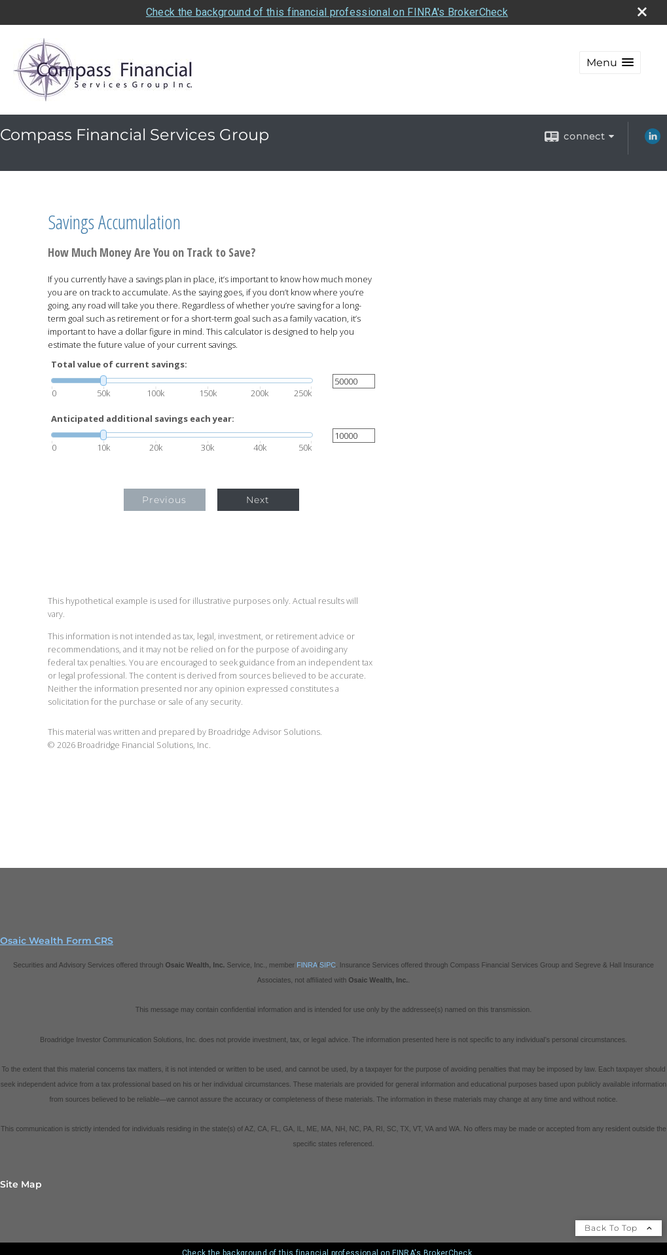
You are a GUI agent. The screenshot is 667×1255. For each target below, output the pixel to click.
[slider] (182, 380)
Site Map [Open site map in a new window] (21, 1184)
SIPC (327, 965)
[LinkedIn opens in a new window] (652, 141)
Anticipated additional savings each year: (142, 419)
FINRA (307, 965)
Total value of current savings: (119, 364)
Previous (164, 500)
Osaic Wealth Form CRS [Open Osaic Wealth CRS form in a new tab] (56, 940)
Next (258, 500)
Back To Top (619, 1228)
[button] (610, 62)
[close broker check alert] (642, 12)
